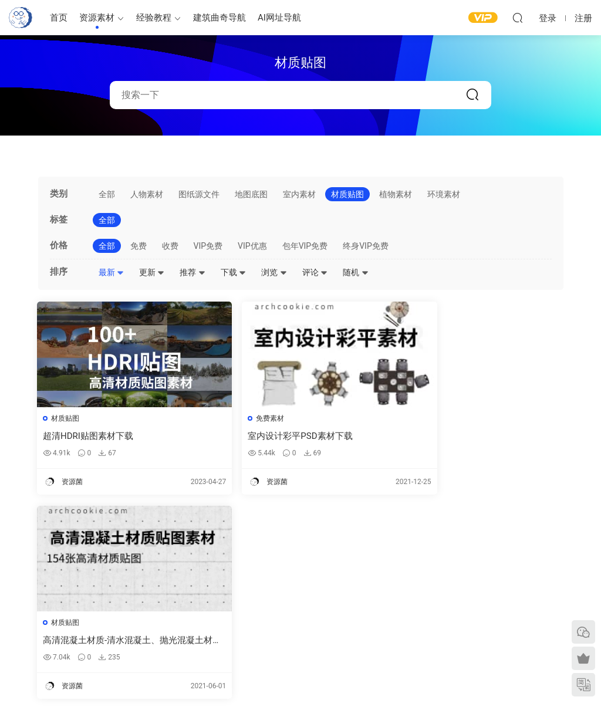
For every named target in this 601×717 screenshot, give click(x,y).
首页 (58, 17)
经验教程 (153, 17)
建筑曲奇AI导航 (33, 621)
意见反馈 (481, 591)
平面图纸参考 (351, 594)
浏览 (273, 272)
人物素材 (146, 194)
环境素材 (443, 194)
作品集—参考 (225, 642)
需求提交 (481, 574)
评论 (314, 272)
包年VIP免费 (305, 246)
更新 (151, 272)
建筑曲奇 (174, 688)
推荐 (192, 272)
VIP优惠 (252, 246)
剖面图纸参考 (351, 628)
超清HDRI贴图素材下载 (89, 436)
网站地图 (481, 608)
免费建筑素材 (226, 608)
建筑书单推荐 (30, 655)
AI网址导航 (279, 17)
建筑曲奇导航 (219, 17)
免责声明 (481, 642)
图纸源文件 (199, 194)
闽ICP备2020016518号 (226, 688)
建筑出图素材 (226, 574)
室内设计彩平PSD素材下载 (275, 436)
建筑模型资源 (226, 591)
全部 (107, 194)
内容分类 (481, 625)
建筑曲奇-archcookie (20, 17)
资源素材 (96, 17)
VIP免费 (208, 246)
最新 (111, 272)
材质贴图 (347, 194)
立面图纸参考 (351, 611)
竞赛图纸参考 (351, 645)
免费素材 (245, 418)
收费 (170, 246)
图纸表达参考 (226, 625)
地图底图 (251, 194)
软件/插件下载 (31, 638)
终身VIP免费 (366, 246)
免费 (138, 246)
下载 (233, 272)
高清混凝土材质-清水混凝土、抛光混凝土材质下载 (478, 436)
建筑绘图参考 (351, 575)
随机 (355, 272)
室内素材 (299, 194)
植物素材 (395, 194)
